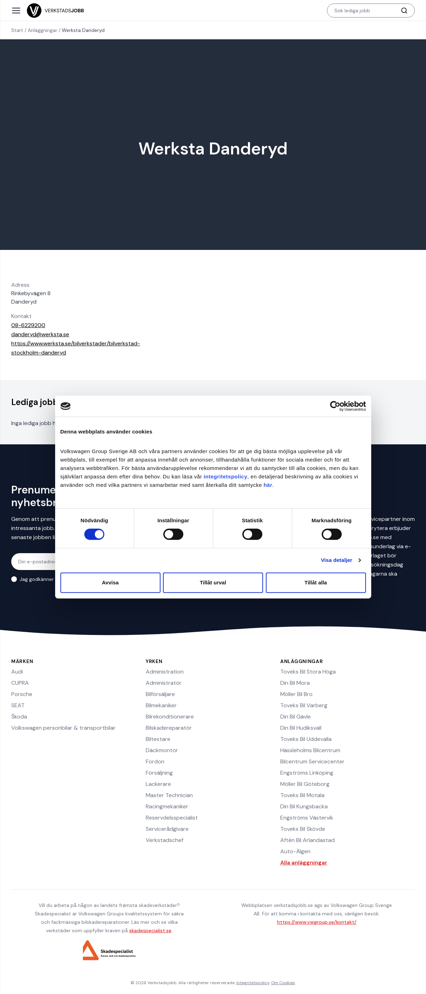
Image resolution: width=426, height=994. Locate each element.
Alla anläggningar (303, 862)
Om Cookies (283, 983)
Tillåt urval (213, 582)
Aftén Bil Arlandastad (307, 840)
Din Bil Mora (295, 683)
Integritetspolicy (252, 983)
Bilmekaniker (161, 705)
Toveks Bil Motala (302, 795)
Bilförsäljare (160, 694)
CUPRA (20, 683)
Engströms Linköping (306, 772)
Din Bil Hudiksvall (300, 727)
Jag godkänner (46, 579)
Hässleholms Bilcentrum (310, 750)
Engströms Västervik (306, 817)
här (267, 485)
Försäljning (159, 772)
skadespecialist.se (150, 930)
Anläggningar (42, 30)
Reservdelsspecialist (172, 817)
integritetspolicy (225, 476)
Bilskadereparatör (169, 727)
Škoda (19, 716)
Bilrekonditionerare (170, 716)
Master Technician (169, 795)
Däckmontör (162, 750)
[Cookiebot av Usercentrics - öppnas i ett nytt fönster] (335, 406)
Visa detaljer (336, 560)
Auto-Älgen (295, 851)
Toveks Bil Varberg (303, 705)
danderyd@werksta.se (40, 334)
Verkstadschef (164, 840)
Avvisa (110, 582)
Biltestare (158, 739)
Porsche (21, 694)
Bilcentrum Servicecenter (312, 761)
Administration (165, 671)
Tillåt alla (315, 582)
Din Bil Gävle (295, 716)
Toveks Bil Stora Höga (308, 671)
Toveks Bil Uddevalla (306, 739)
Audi (17, 671)
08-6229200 (28, 325)
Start (17, 30)
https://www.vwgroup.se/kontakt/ (316, 922)
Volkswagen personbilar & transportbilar (63, 727)
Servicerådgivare (167, 829)
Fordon (155, 761)
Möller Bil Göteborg (304, 784)
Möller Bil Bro (296, 694)
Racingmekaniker (167, 806)
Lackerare (158, 784)
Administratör (164, 683)
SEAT (18, 705)
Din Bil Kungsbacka (304, 806)
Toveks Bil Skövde (302, 829)
